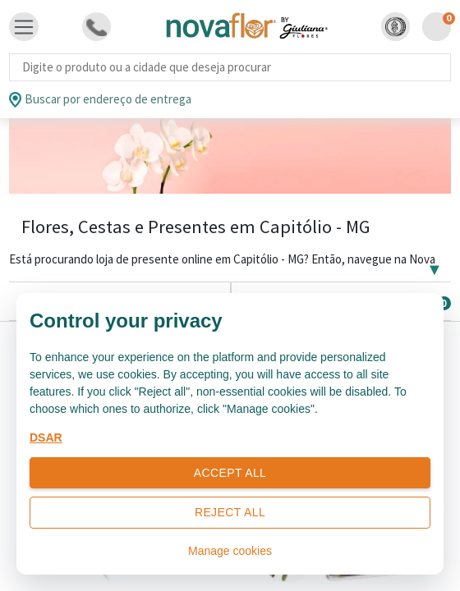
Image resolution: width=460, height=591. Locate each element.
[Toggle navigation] (24, 27)
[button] (395, 26)
